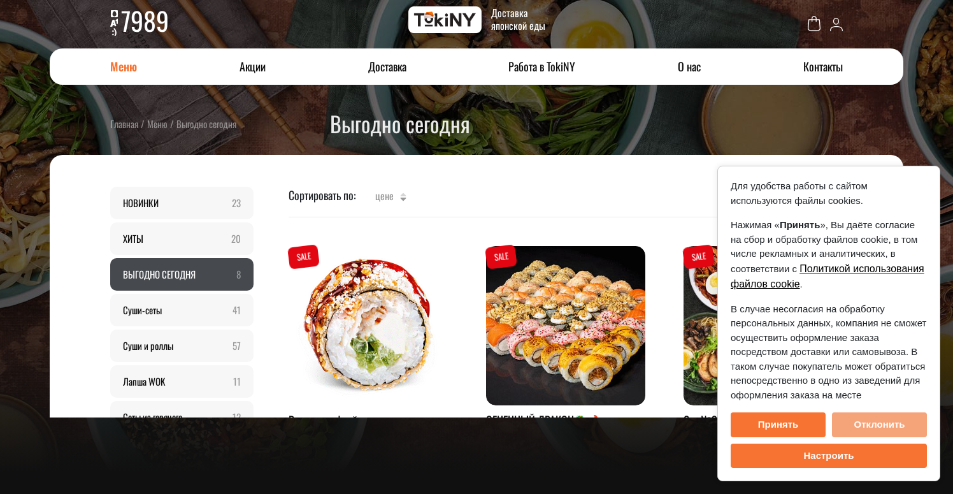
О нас (689, 66)
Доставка (387, 66)
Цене (390, 195)
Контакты (823, 66)
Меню (123, 66)
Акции (253, 66)
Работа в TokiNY (541, 66)
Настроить (829, 455)
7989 (145, 20)
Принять (778, 424)
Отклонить (879, 424)
